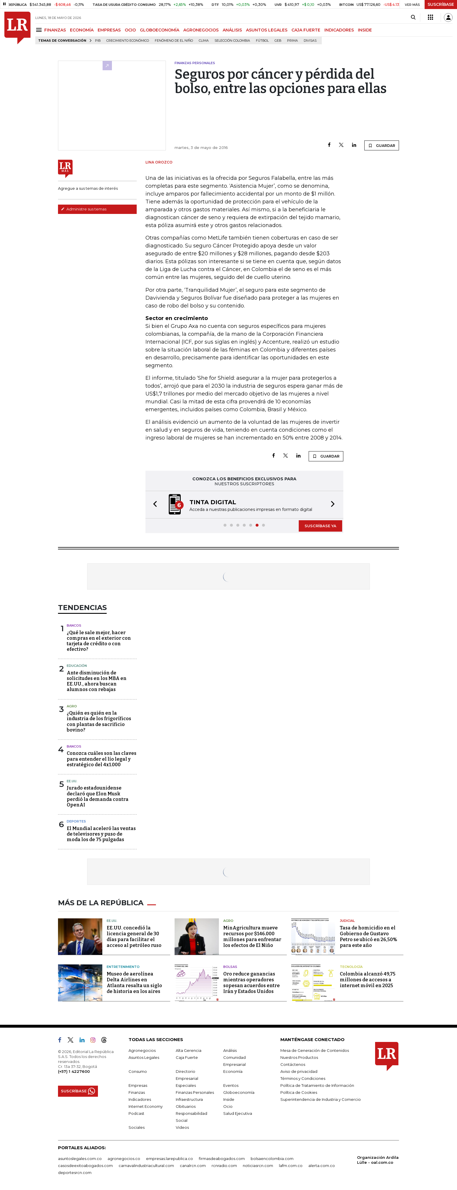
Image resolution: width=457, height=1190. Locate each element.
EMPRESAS (109, 30)
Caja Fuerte (187, 1057)
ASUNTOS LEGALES (266, 30)
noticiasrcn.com (258, 1165)
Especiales (186, 1085)
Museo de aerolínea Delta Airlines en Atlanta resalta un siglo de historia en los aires (134, 982)
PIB (98, 41)
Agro (72, 706)
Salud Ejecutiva (237, 1113)
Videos (182, 1127)
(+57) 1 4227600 (74, 1071)
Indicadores (140, 1099)
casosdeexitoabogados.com (85, 1165)
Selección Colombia (232, 41)
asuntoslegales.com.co (80, 1158)
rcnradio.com (224, 1165)
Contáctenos (292, 1064)
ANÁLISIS (232, 30)
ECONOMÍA (82, 30)
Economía (232, 1071)
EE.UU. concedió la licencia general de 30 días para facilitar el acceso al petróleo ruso (134, 936)
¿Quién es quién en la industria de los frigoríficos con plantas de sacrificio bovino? (99, 721)
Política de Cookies (298, 1092)
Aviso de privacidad (298, 1071)
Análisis (230, 1050)
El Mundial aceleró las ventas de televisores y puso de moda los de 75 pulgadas (101, 834)
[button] (153, 504)
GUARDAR (381, 145)
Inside (228, 1099)
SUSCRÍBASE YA (320, 525)
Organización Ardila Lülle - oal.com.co (378, 1160)
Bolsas (230, 967)
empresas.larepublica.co (169, 1158)
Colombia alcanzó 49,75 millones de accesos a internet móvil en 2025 (368, 979)
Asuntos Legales (144, 1057)
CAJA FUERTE (305, 30)
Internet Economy (146, 1106)
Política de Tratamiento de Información (317, 1085)
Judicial (347, 921)
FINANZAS (55, 30)
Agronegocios (142, 1050)
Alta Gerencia (188, 1050)
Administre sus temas (83, 209)
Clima (204, 41)
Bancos (74, 625)
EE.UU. (72, 781)
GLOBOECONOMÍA (159, 30)
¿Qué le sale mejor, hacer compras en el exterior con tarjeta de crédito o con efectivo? (99, 641)
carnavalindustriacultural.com (146, 1165)
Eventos (230, 1085)
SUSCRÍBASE (441, 4)
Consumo (138, 1071)
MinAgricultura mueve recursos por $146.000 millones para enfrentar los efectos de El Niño (252, 936)
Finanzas (137, 1092)
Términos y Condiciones (302, 1078)
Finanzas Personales (195, 1092)
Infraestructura (189, 1099)
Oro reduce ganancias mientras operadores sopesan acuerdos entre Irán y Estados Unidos (251, 982)
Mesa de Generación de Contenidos (314, 1050)
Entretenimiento (123, 967)
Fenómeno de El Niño (174, 41)
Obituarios (186, 1106)
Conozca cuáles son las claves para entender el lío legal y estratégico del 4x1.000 (101, 758)
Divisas (310, 41)
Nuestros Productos (299, 1057)
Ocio (228, 1106)
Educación (77, 666)
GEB (278, 41)
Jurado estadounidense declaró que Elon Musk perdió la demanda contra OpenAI (98, 796)
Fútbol (262, 41)
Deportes (76, 821)
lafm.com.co (291, 1165)
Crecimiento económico (127, 41)
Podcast (136, 1113)
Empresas (138, 1085)
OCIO (130, 30)
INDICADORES (339, 30)
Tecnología (351, 967)
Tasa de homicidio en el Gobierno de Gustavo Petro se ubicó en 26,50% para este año (368, 936)
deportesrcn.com (75, 1172)
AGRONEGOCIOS (201, 30)
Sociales (137, 1127)
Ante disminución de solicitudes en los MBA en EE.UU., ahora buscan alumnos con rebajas (96, 681)
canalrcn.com (193, 1165)
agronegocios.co (124, 1158)
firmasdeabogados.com (222, 1158)
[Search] (413, 17)
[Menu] (39, 30)
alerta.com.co (321, 1165)
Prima (292, 41)
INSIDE (365, 30)
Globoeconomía (238, 1092)
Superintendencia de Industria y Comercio (320, 1099)
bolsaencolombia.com (272, 1158)
